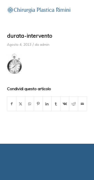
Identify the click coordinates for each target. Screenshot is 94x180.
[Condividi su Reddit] (73, 103)
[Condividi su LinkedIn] (47, 103)
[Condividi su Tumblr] (56, 103)
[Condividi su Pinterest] (38, 103)
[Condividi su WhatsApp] (29, 103)
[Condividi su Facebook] (11, 103)
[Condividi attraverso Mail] (82, 103)
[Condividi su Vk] (64, 103)
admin (44, 44)
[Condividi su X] (20, 103)
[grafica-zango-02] (39, 10)
